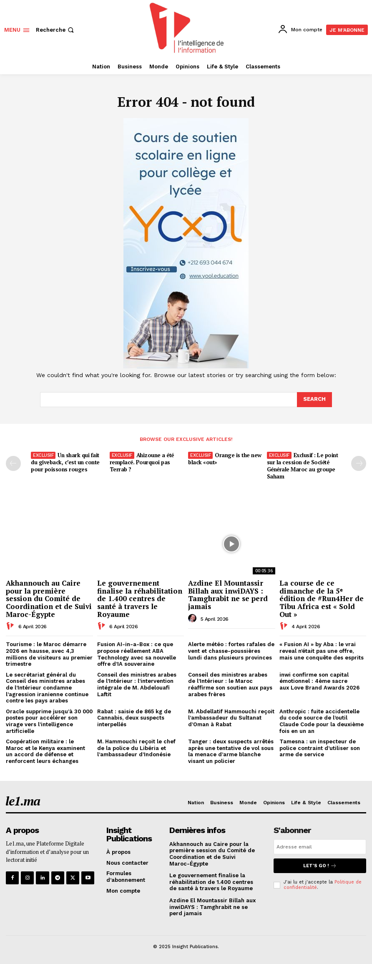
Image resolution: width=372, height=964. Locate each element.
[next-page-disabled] (358, 463)
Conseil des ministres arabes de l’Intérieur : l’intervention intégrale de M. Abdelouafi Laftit (136, 684)
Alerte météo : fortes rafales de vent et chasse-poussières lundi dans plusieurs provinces (231, 650)
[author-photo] (11, 626)
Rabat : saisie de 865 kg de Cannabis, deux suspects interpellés (134, 717)
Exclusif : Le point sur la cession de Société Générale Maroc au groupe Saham (302, 465)
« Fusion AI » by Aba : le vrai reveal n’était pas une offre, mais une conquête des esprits (321, 650)
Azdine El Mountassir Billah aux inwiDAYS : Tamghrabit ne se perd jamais (228, 594)
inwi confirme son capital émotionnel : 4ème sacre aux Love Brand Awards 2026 (319, 681)
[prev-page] (13, 463)
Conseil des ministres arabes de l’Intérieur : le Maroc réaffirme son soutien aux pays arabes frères (230, 684)
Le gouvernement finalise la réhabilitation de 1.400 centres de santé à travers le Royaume (139, 598)
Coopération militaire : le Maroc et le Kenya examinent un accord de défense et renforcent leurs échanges (45, 751)
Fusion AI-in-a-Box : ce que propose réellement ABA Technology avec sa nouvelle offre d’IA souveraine (136, 654)
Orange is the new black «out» (224, 458)
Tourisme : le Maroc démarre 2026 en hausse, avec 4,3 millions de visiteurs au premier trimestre (49, 654)
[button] (55, 30)
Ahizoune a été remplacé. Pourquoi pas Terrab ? (142, 462)
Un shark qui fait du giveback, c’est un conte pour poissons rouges (65, 462)
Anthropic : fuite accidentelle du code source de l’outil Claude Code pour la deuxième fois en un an (321, 721)
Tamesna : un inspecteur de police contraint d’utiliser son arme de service (319, 748)
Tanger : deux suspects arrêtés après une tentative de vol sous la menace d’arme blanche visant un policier (231, 751)
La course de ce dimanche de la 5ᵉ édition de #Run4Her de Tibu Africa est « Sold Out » (321, 598)
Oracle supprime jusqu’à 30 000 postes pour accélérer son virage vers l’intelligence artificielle (49, 721)
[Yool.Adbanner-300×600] (186, 366)
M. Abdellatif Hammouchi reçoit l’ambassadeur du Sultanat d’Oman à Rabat (231, 717)
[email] (320, 846)
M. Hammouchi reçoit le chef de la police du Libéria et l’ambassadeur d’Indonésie (136, 748)
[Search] (314, 399)
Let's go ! (320, 866)
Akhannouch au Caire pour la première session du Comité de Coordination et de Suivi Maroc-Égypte (49, 598)
